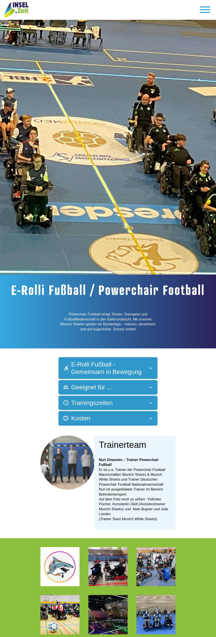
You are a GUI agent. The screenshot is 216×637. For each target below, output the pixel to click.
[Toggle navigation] (205, 10)
